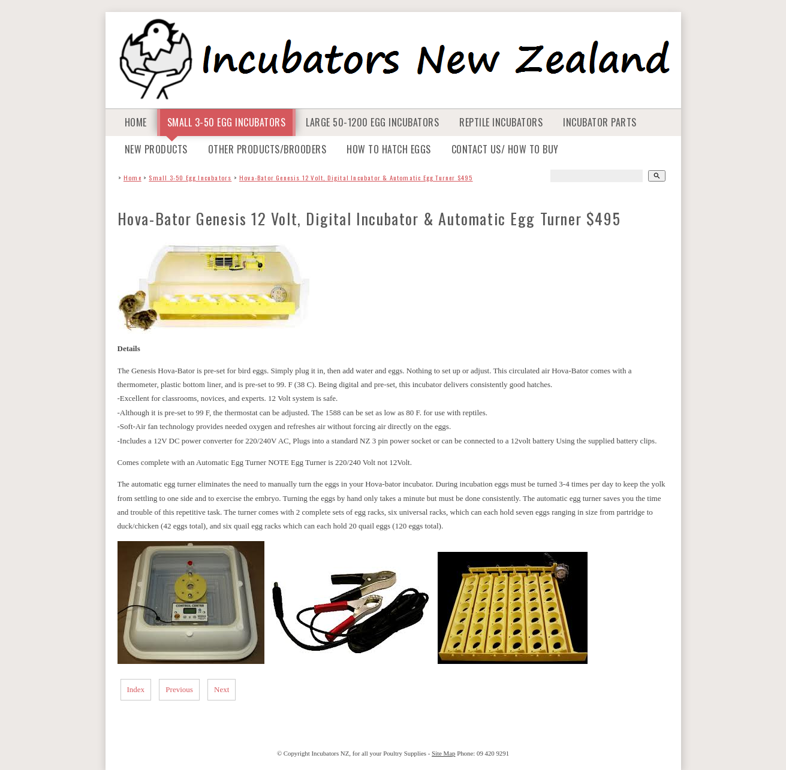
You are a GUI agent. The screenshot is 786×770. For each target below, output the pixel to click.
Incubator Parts (600, 122)
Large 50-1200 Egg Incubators (372, 122)
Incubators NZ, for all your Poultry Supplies (368, 753)
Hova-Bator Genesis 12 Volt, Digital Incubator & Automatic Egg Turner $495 (356, 177)
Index (136, 689)
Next (221, 689)
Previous (179, 689)
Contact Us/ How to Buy (505, 149)
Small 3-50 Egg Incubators (226, 122)
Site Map (443, 753)
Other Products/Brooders (267, 149)
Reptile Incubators (501, 122)
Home (136, 122)
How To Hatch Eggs (389, 149)
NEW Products (156, 149)
